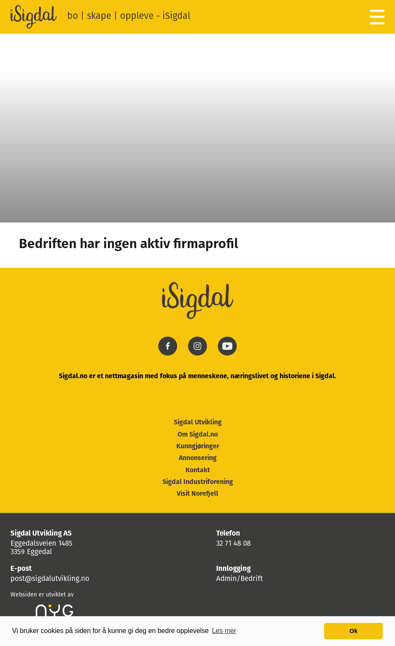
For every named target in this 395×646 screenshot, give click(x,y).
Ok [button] (354, 631)
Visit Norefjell (197, 494)
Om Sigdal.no (198, 435)
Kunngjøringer (197, 446)
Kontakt (198, 470)
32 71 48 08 (233, 543)
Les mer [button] (224, 630)
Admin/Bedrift (239, 579)
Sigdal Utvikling (198, 422)
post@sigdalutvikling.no (49, 579)
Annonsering (198, 458)
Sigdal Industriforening (197, 482)
